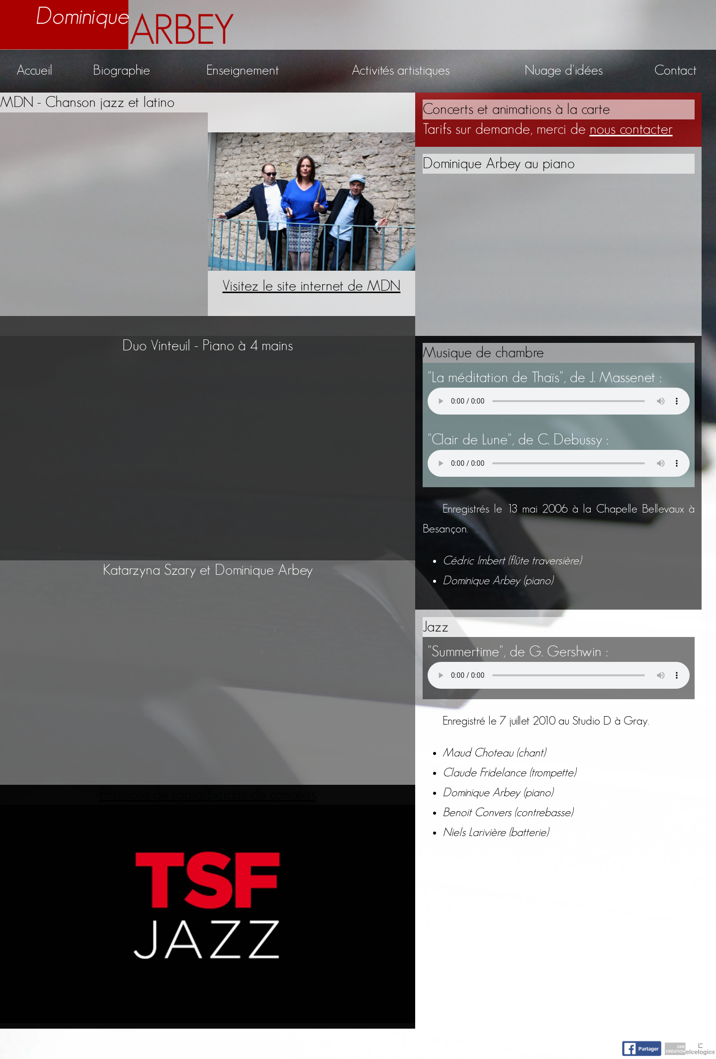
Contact (675, 71)
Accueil (34, 71)
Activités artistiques (400, 71)
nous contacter (631, 129)
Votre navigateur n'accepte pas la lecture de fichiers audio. (559, 401)
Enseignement (242, 71)
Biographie (121, 71)
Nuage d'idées (564, 71)
